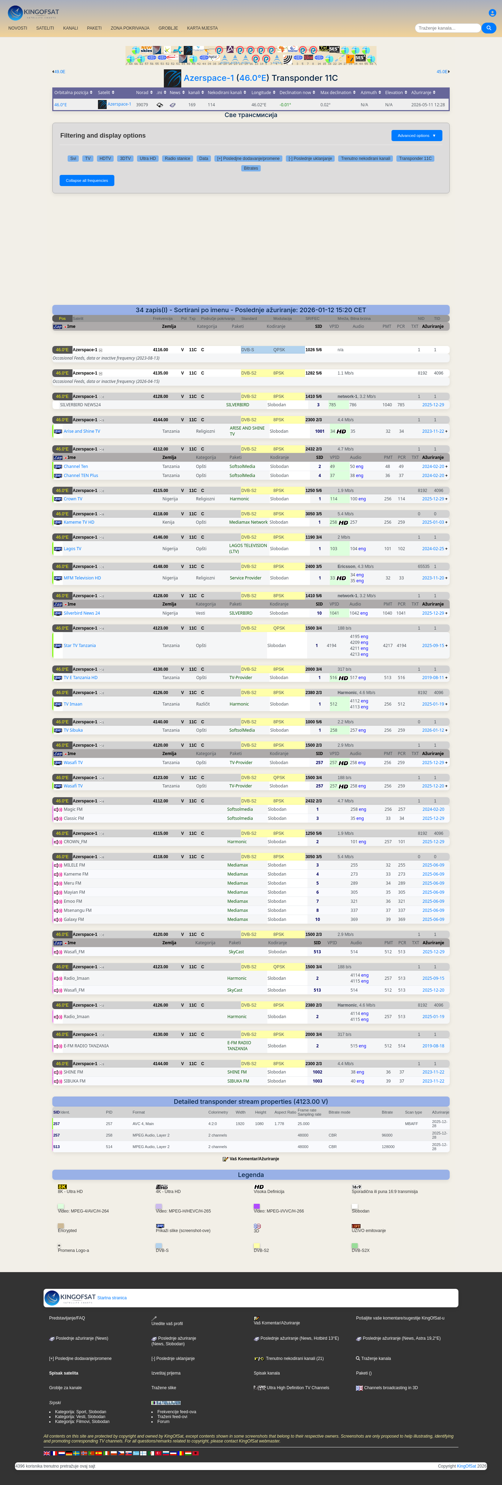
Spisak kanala (267, 1373)
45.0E (442, 71)
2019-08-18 (433, 1046)
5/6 (319, 349)
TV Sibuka (73, 730)
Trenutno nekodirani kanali (365, 158)
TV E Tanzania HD (81, 677)
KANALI (70, 28)
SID (318, 326)
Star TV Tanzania (80, 645)
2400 (310, 566)
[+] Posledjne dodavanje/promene (248, 158)
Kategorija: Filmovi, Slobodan (82, 1421)
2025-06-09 (433, 865)
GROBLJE (168, 28)
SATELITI (45, 28)
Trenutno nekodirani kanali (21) (289, 1358)
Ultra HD (148, 158)
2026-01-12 (433, 730)
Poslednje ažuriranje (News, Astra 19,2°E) (398, 1338)
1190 (310, 537)
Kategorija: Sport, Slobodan (80, 1411)
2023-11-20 (433, 578)
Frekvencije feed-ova (176, 1411)
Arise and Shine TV (82, 431)
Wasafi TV (73, 762)
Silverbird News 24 (82, 613)
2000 (310, 669)
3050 (310, 513)
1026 (310, 349)
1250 (310, 490)
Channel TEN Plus (81, 475)
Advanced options (417, 135)
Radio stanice (177, 158)
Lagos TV (72, 549)
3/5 (319, 513)
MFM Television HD (82, 578)
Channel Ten (76, 466)
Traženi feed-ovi (172, 1416)
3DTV (125, 158)
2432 (310, 449)
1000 (310, 722)
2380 (310, 692)
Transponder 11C (415, 158)
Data (203, 158)
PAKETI (94, 28)
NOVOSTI (17, 28)
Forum (163, 1421)
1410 (310, 396)
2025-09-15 (433, 645)
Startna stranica (85, 1297)
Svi (73, 158)
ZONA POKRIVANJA (130, 28)
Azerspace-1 (209, 78)
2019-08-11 (433, 677)
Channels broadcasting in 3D (387, 1387)
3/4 (319, 537)
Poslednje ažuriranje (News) (78, 1338)
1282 (310, 373)
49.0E (59, 71)
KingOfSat (466, 1466)
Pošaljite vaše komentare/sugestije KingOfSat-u (400, 1318)
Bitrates (251, 168)
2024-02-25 (433, 549)
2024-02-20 (433, 466)
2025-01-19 (433, 704)
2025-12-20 (433, 786)
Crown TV (73, 499)
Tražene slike (163, 1387)
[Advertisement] (251, 252)
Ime (71, 326)
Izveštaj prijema (165, 1373)
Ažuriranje (433, 326)
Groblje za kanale (65, 1387)
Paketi (361, 1373)
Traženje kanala (373, 1358)
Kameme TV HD (79, 522)
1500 (310, 628)
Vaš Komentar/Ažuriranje (254, 1158)
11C (193, 349)
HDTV (105, 158)
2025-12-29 (433, 405)
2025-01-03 (433, 522)
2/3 (319, 419)
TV (87, 158)
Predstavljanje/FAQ (67, 1318)
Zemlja (169, 326)
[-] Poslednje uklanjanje (310, 158)
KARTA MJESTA (202, 28)
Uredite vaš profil (167, 1321)
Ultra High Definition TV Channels (291, 1387)
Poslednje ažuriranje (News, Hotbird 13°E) (296, 1338)
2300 (310, 419)
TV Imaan (73, 704)
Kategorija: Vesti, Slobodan (80, 1416)
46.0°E (252, 78)
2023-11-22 (433, 431)
